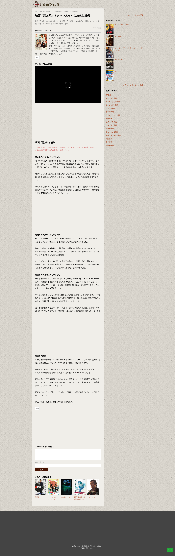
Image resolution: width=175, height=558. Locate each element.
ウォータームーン (92, 499)
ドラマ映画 (110, 112)
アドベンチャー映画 (113, 102)
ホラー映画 (110, 128)
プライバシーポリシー (96, 548)
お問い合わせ (76, 548)
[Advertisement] (68, 122)
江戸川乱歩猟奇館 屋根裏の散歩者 (79, 500)
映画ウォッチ (47, 4)
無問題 (37, 499)
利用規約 (85, 548)
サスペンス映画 (111, 122)
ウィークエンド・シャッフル (53, 500)
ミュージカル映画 (112, 132)
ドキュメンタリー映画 (113, 135)
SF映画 (108, 95)
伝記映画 (109, 139)
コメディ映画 (110, 108)
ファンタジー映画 (112, 105)
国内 (37, 57)
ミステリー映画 (111, 125)
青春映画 (109, 118)
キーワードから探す (135, 15)
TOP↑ (170, 550)
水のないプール (66, 499)
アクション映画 (111, 98)
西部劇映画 (110, 145)
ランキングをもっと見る (134, 85)
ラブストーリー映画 (113, 115)
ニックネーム (40, 464)
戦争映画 (109, 142)
